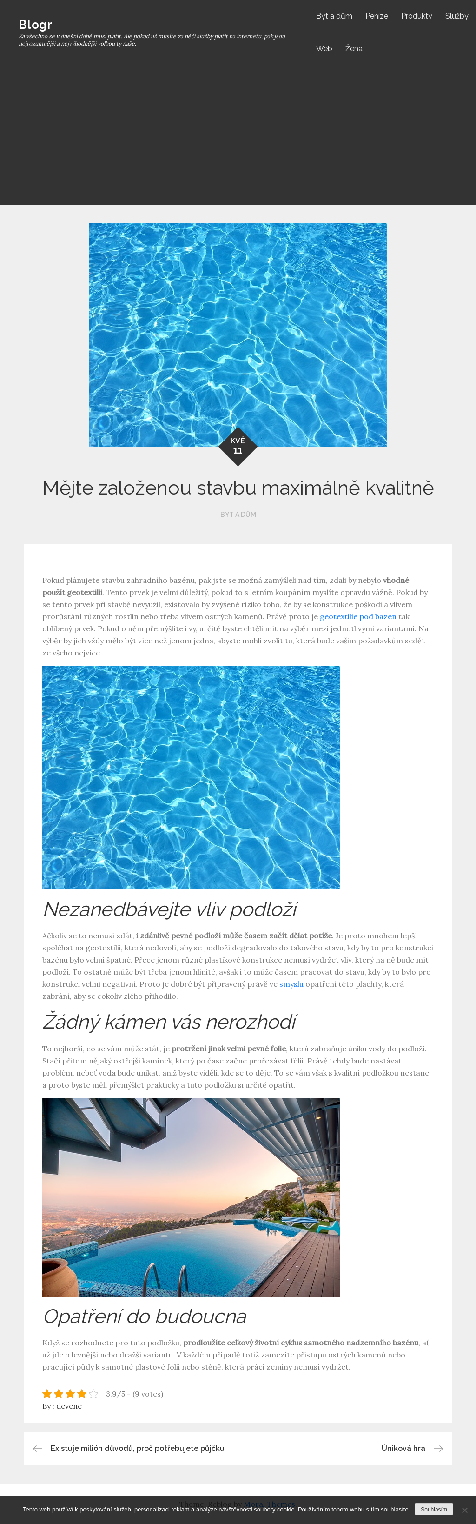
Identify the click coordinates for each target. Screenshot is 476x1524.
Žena (354, 48)
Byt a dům (334, 16)
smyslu (291, 984)
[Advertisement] (241, 135)
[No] (464, 1510)
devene (69, 1405)
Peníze (376, 16)
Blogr (35, 25)
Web (324, 48)
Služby (457, 16)
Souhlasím (434, 1509)
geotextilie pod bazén (358, 616)
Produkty (416, 16)
